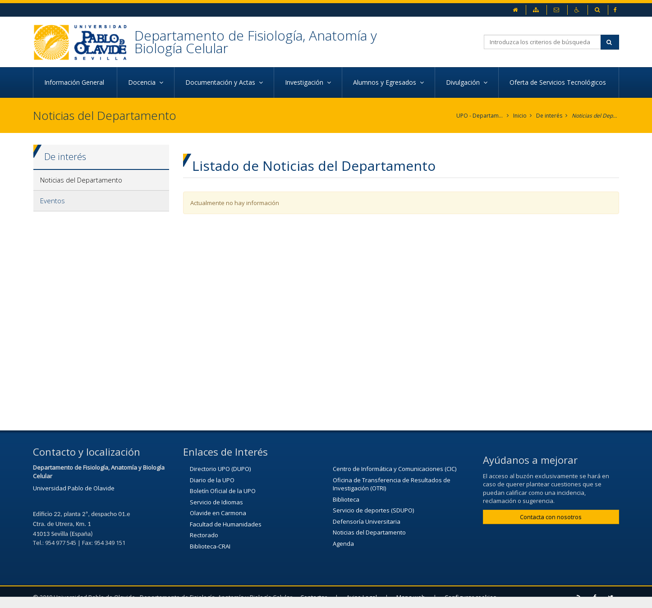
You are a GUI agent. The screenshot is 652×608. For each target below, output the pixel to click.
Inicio (520, 115)
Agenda (343, 543)
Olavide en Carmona (218, 513)
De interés (549, 115)
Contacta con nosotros (551, 517)
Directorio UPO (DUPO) (220, 469)
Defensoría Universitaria (366, 521)
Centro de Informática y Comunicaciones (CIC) (394, 469)
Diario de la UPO (212, 480)
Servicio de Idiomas (216, 502)
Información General (75, 82)
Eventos (52, 200)
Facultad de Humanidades (226, 524)
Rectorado (204, 535)
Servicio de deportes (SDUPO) (373, 510)
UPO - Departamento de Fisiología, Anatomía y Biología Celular (480, 115)
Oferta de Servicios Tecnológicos (559, 82)
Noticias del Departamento (595, 115)
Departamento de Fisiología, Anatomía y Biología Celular (255, 41)
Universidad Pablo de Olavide (74, 488)
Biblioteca (346, 499)
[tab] (101, 180)
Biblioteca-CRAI (210, 546)
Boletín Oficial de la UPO (223, 491)
